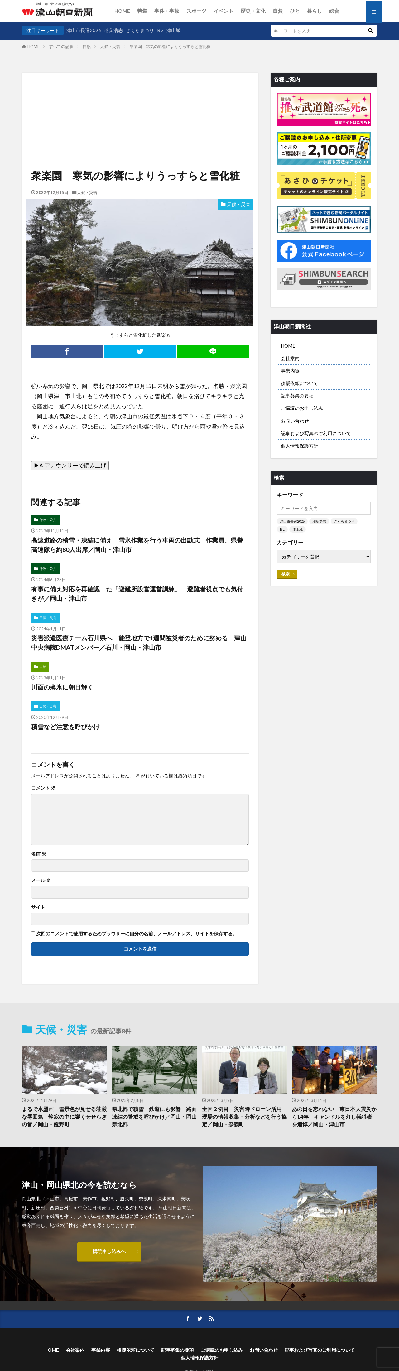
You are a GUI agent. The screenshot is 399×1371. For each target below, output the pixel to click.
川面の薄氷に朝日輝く (62, 687)
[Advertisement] (140, 104)
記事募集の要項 (297, 395)
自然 (278, 11)
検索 (285, 573)
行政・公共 (47, 520)
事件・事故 (166, 11)
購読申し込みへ (109, 1251)
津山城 (173, 30)
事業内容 (290, 370)
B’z (160, 30)
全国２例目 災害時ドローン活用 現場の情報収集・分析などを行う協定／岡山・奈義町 (244, 1117)
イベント (223, 11)
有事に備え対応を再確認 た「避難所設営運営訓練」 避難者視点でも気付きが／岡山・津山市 (137, 593)
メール (41, 880)
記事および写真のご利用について (316, 433)
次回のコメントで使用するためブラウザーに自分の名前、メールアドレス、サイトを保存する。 (136, 933)
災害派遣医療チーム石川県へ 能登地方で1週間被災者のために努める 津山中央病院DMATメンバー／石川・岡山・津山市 (139, 642)
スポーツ (196, 11)
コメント (43, 787)
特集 (142, 11)
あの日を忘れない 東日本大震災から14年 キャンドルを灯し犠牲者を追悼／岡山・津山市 (334, 1117)
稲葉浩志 (113, 30)
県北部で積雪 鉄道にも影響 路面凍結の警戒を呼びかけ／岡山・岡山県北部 (154, 1117)
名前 (38, 854)
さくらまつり (140, 30)
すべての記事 (61, 46)
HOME (122, 11)
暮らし (314, 11)
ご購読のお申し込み (302, 408)
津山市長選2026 (83, 30)
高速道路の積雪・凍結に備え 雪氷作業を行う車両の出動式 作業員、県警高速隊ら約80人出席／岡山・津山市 (137, 544)
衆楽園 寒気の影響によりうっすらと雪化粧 (170, 46)
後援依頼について (299, 383)
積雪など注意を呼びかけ (65, 726)
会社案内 (290, 358)
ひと (295, 11)
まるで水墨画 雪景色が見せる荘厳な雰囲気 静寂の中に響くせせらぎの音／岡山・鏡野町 (64, 1117)
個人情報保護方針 (299, 445)
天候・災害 (110, 46)
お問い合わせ (295, 421)
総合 (334, 11)
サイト (38, 907)
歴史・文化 (253, 11)
